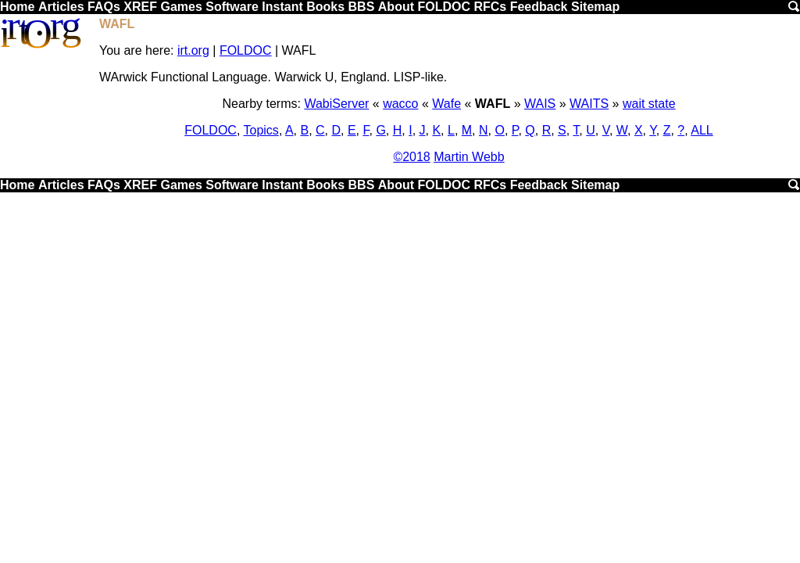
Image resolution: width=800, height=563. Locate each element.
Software (232, 6)
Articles (61, 6)
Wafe (446, 103)
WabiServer (336, 103)
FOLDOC (443, 6)
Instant (282, 6)
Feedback (539, 6)
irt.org (193, 50)
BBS (361, 6)
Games (181, 6)
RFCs (489, 6)
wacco (400, 103)
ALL (701, 130)
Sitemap (595, 6)
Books (325, 6)
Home (17, 6)
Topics (261, 130)
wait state (649, 103)
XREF (140, 6)
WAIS (539, 103)
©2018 (411, 156)
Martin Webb (469, 156)
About (396, 6)
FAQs (104, 6)
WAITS (589, 103)
